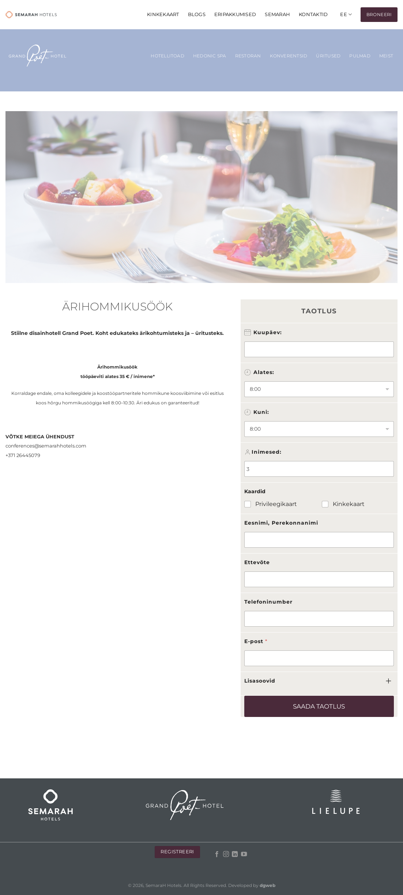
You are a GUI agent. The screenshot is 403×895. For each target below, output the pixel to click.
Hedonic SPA (209, 56)
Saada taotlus (319, 706)
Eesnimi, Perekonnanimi (281, 523)
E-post (255, 641)
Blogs (197, 14)
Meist (386, 56)
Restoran (248, 56)
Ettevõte (257, 562)
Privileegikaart (276, 504)
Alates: (263, 372)
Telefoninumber (268, 602)
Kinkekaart (349, 504)
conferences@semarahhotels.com (45, 446)
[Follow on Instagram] (226, 854)
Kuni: (261, 412)
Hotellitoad (167, 56)
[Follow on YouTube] (244, 854)
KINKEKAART (163, 14)
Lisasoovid (259, 681)
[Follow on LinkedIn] (235, 854)
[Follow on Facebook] (217, 854)
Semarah (277, 14)
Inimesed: (267, 452)
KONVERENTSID (289, 56)
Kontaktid (313, 14)
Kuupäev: (267, 332)
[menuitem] (346, 14)
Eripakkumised (235, 14)
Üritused (328, 56)
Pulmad (359, 56)
